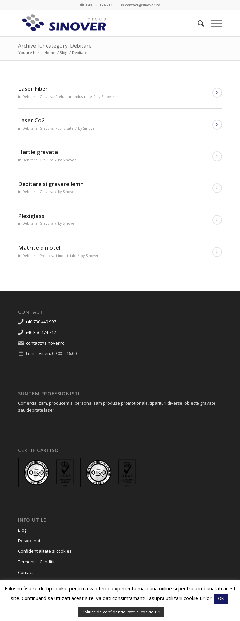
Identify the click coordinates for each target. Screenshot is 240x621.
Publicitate (64, 128)
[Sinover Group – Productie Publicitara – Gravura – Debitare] (99, 23)
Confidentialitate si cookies (45, 551)
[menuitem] (197, 23)
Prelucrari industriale (73, 96)
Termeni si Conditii (36, 562)
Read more (217, 92)
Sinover (107, 96)
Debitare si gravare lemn (51, 183)
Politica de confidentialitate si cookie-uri (121, 612)
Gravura (46, 96)
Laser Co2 (31, 120)
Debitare (30, 96)
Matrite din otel (39, 247)
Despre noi (29, 540)
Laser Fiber (33, 88)
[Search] (197, 23)
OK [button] (221, 598)
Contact (25, 572)
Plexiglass (31, 216)
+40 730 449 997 (41, 322)
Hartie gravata (38, 152)
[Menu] (213, 23)
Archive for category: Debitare (55, 45)
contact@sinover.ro (45, 343)
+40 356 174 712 (41, 332)
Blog (22, 530)
